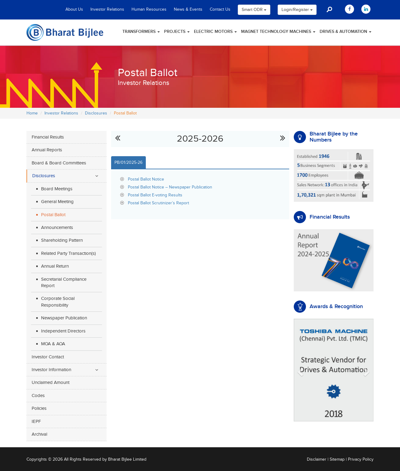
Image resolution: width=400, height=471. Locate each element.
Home (32, 113)
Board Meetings (56, 189)
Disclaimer (316, 459)
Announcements (57, 227)
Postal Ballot (53, 214)
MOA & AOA (53, 343)
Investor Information (51, 369)
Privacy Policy (361, 459)
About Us (74, 9)
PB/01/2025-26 (128, 162)
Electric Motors (215, 31)
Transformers (141, 31)
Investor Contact (48, 357)
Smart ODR (254, 9)
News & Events (188, 9)
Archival (39, 434)
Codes (38, 395)
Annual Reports (47, 150)
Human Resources (149, 9)
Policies (39, 408)
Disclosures (96, 113)
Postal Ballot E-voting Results (155, 195)
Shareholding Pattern (62, 240)
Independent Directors (63, 331)
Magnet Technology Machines (278, 31)
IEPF (36, 421)
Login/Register (297, 9)
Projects (177, 31)
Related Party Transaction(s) (68, 253)
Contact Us (220, 9)
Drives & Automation (345, 31)
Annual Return (55, 266)
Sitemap (337, 459)
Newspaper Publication (64, 318)
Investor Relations (107, 9)
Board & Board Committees (59, 163)
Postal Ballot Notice (146, 179)
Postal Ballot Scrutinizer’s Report (158, 203)
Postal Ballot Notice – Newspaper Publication (170, 187)
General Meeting (57, 201)
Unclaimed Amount (50, 382)
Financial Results (48, 137)
